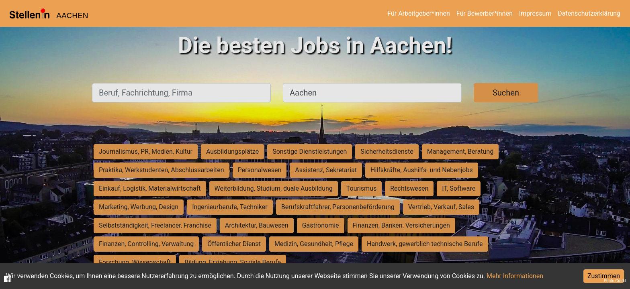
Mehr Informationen (515, 276)
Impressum (535, 13)
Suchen (506, 93)
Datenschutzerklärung (589, 13)
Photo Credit (615, 281)
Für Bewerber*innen (484, 13)
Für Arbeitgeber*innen (418, 13)
